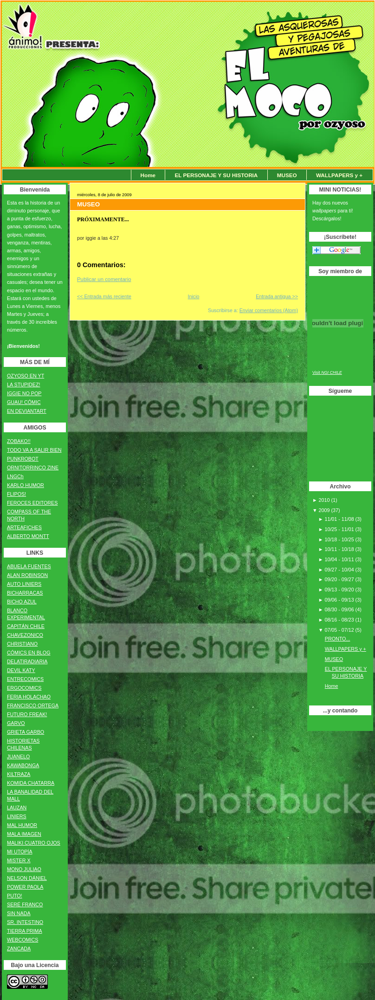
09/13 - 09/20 (339, 589)
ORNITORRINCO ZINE (32, 467)
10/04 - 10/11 (339, 559)
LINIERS (16, 816)
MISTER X (19, 860)
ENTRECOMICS (25, 679)
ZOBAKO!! (19, 441)
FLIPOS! (16, 494)
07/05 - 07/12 (339, 630)
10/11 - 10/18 (339, 549)
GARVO (16, 723)
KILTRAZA (18, 774)
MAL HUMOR (22, 825)
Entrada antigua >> (277, 296)
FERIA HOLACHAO (29, 696)
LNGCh (15, 476)
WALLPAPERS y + (339, 175)
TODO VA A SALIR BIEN (34, 450)
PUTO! (14, 895)
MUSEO (287, 175)
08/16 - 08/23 (339, 619)
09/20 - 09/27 (339, 579)
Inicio (194, 296)
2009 (325, 510)
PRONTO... (337, 638)
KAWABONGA (23, 765)
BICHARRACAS (25, 593)
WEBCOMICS (22, 939)
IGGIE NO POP (24, 393)
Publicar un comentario (104, 279)
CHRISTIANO (22, 644)
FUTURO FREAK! (27, 714)
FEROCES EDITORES (32, 503)
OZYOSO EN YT (25, 375)
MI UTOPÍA (19, 851)
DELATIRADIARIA (27, 661)
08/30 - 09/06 (339, 609)
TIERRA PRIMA (24, 931)
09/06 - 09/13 (339, 600)
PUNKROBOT (23, 459)
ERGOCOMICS (24, 688)
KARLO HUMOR (25, 485)
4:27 (114, 238)
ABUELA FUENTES (29, 566)
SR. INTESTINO (25, 922)
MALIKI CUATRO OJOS (33, 843)
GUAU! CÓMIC (24, 402)
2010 (325, 500)
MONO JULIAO (24, 869)
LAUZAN (16, 807)
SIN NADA (19, 913)
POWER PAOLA (25, 887)
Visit (327, 372)
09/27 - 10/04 (339, 569)
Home (148, 175)
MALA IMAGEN (24, 834)
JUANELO (18, 756)
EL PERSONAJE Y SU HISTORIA (216, 175)
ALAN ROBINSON (27, 575)
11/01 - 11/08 (339, 519)
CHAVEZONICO (25, 635)
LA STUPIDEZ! (23, 384)
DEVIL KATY (21, 670)
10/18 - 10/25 (339, 539)
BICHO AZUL (22, 601)
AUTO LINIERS (24, 584)
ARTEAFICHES (24, 527)
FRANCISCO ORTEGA (32, 705)
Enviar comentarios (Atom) (268, 310)
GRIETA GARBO (25, 732)
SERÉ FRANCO (25, 904)
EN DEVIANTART (26, 411)
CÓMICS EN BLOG (29, 652)
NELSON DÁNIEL (27, 878)
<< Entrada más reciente (104, 296)
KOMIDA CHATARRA (30, 783)
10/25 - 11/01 (339, 529)
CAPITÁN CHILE (26, 626)
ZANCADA (19, 948)
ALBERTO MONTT (28, 536)
